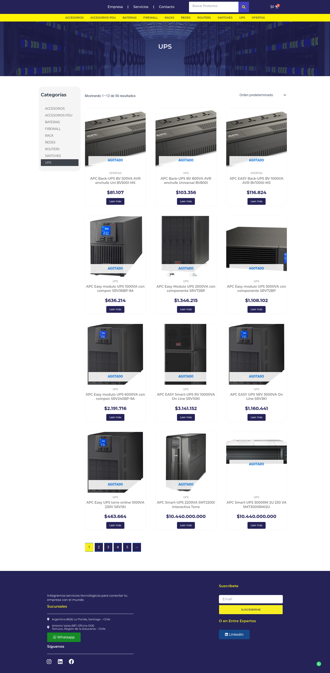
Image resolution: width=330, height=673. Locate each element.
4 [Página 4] (118, 548)
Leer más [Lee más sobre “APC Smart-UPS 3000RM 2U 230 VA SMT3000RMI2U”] (256, 526)
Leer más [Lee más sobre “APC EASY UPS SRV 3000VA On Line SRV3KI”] (256, 418)
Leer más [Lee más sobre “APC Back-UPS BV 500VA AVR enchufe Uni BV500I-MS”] (115, 201)
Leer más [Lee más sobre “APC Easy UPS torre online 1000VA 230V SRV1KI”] (115, 526)
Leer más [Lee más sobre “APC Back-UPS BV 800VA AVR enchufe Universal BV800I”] (186, 201)
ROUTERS (52, 149)
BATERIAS (52, 122)
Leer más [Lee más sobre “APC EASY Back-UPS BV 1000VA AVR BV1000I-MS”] (256, 201)
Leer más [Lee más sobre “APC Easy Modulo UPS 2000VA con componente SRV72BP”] (186, 310)
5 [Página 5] (128, 548)
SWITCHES (53, 156)
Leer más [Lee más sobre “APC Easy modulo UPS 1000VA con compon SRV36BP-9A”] (115, 310)
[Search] (243, 7)
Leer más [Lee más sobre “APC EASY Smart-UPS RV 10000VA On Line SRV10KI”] (186, 418)
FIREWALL (53, 129)
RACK (49, 136)
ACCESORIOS (55, 109)
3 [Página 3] (108, 548)
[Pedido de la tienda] (262, 95)
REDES (50, 142)
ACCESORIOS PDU (58, 115)
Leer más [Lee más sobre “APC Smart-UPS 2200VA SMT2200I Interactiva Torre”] (186, 526)
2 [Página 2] (99, 548)
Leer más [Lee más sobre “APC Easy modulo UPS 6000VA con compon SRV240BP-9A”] (115, 418)
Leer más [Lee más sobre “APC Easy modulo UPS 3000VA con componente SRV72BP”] (256, 310)
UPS (48, 163)
